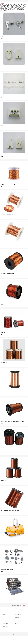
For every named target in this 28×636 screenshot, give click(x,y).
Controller (16, 7)
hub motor (22, 7)
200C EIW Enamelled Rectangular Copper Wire (8, 214)
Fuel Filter (8, 5)
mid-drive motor (2, 8)
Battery (5, 6)
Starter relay (7, 4)
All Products (4, 612)
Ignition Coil (17, 6)
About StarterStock (17, 621)
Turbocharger (14, 8)
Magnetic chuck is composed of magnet (7, 569)
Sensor (1, 5)
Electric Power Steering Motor (20, 8)
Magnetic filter (3, 599)
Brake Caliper (16, 5)
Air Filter (23, 5)
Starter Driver (10, 8)
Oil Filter (11, 5)
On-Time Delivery (5, 626)
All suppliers (4, 614)
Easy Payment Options (6, 623)
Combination (1, 6)
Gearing (8, 7)
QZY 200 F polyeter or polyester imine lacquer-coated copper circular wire (12, 421)
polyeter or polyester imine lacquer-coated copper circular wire (10, 510)
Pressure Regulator (14, 9)
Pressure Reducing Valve (8, 9)
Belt (14, 6)
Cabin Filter (4, 5)
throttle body (5, 10)
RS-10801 (2, 66)
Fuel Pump (24, 6)
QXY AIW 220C (3, 332)
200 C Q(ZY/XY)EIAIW (4, 362)
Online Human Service (18, 612)
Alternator (21, 6)
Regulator (11, 4)
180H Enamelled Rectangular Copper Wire (7, 243)
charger (19, 7)
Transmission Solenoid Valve (20, 9)
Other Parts (12, 7)
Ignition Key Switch (20, 4)
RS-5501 (2, 95)
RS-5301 (2, 125)
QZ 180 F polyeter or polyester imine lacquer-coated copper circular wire (12, 480)
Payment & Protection (6, 621)
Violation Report (17, 617)
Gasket (13, 5)
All (0, 4)
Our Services (16, 623)
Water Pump (1, 7)
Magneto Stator (15, 4)
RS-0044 (2, 36)
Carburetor (24, 4)
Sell (2, 1)
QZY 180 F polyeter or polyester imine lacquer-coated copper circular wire (12, 451)
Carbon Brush (6, 8)
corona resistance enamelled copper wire (7, 273)
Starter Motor (3, 4)
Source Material (6, 1)
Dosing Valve (2, 10)
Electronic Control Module (10, 6)
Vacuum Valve (2, 9)
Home (0, 1)
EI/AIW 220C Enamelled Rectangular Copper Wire (8, 184)
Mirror (20, 5)
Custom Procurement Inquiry (19, 614)
